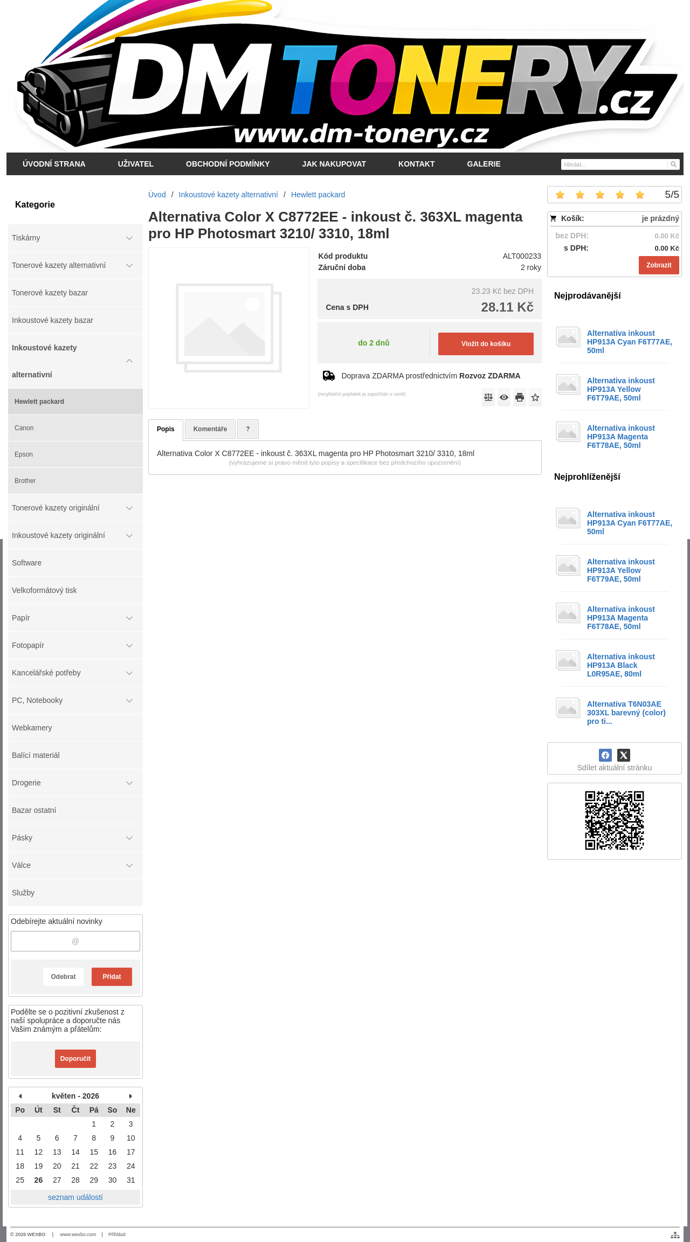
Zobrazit (659, 265)
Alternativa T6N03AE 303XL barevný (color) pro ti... (626, 713)
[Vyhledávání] (620, 164)
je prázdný (660, 218)
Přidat (111, 977)
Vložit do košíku (485, 344)
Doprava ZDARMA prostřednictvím (430, 375)
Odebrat (63, 977)
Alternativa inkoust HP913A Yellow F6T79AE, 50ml (621, 389)
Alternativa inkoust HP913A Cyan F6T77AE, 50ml (629, 342)
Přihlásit (117, 1234)
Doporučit (75, 1058)
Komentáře (210, 429)
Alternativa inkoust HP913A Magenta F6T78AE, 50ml (621, 437)
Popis (166, 429)
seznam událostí (75, 1197)
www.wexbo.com (78, 1234)
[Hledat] (673, 164)
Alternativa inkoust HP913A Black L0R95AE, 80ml (621, 665)
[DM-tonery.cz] (345, 76)
